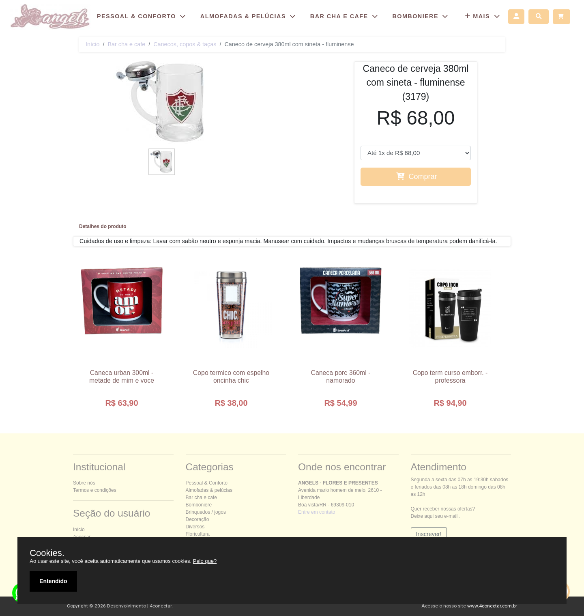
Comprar (416, 176)
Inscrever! (429, 534)
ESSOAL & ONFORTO (142, 16)
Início (92, 44)
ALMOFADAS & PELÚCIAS (249, 16)
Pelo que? (205, 561)
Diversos (195, 527)
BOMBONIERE (421, 16)
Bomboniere (199, 505)
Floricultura (198, 534)
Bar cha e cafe (126, 44)
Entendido (53, 581)
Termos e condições (94, 490)
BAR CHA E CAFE (345, 16)
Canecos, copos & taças (184, 44)
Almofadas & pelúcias (209, 490)
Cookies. (47, 553)
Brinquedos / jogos (206, 512)
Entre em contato (316, 512)
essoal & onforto (207, 483)
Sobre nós (84, 483)
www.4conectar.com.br (492, 606)
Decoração (197, 519)
